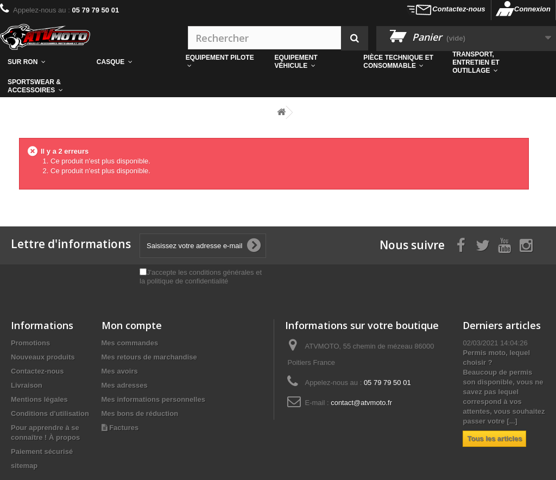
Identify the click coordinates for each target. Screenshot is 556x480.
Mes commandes (130, 343)
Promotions (30, 343)
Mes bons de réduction (140, 413)
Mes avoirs (120, 371)
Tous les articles (494, 438)
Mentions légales (39, 399)
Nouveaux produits (43, 357)
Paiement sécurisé (42, 451)
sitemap (24, 466)
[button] (400, 62)
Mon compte (132, 325)
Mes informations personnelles (153, 399)
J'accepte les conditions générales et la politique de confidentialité (201, 276)
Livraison (26, 385)
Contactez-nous (458, 9)
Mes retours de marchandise (149, 357)
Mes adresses (125, 385)
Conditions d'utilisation (50, 413)
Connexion (532, 9)
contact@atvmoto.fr (361, 403)
